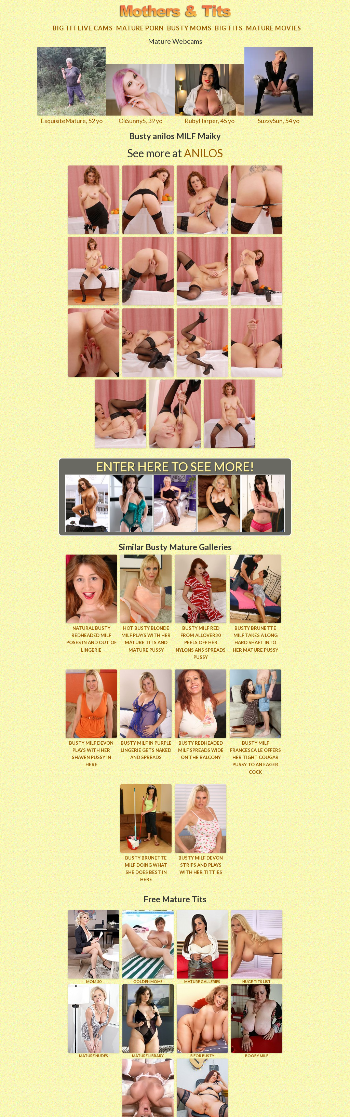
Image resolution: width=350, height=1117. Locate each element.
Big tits (229, 25)
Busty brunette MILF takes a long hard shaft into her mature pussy (255, 636)
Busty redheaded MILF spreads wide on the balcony (200, 739)
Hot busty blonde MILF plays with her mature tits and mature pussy (146, 636)
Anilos (203, 150)
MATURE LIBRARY (148, 1002)
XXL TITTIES (148, 1076)
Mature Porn (140, 25)
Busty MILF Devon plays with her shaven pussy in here (91, 739)
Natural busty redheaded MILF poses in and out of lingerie (91, 636)
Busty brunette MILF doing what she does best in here (146, 854)
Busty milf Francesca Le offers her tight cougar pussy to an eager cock (255, 746)
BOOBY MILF (256, 1002)
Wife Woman (202, 1076)
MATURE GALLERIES (202, 928)
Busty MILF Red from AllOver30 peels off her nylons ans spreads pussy (200, 636)
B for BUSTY (202, 1002)
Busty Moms (189, 25)
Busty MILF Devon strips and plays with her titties (201, 854)
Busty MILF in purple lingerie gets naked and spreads (146, 739)
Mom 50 (93, 928)
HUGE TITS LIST (256, 928)
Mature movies (273, 25)
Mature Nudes (93, 1002)
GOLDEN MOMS (148, 928)
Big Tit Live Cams (83, 25)
